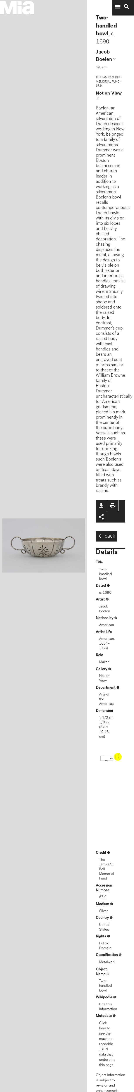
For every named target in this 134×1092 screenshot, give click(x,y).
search (126, 6)
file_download (101, 505)
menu (117, 6)
